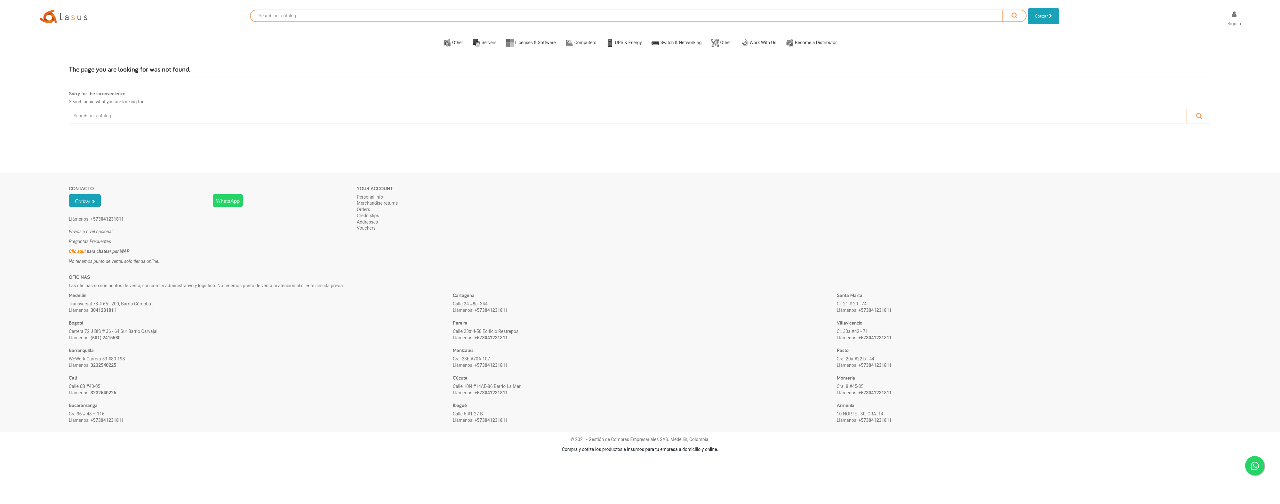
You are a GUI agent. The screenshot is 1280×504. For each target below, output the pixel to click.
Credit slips (368, 223)
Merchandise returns (377, 211)
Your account (375, 196)
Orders (363, 217)
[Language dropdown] (1212, 19)
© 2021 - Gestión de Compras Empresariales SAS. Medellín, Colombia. (640, 447)
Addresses (367, 229)
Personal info (370, 204)
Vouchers (366, 236)
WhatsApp (228, 208)
